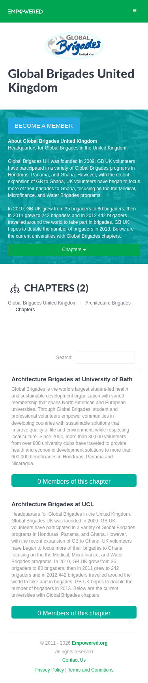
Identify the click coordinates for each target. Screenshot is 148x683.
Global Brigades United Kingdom (42, 303)
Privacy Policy (49, 670)
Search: (95, 358)
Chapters (74, 249)
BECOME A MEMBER (44, 125)
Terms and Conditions (91, 670)
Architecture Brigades (108, 303)
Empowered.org (90, 643)
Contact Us (74, 660)
